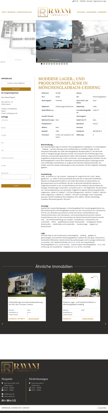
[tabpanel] (54, 41)
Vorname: (4, 120)
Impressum (6, 408)
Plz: (2, 143)
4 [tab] (49, 64)
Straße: (3, 135)
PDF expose (16, 89)
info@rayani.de (11, 113)
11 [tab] (67, 64)
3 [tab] (46, 64)
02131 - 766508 (78, 1)
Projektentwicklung (24, 12)
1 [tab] (41, 64)
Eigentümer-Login (100, 1)
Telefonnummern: (7, 158)
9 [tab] (62, 64)
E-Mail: (3, 166)
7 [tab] (57, 64)
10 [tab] (64, 64)
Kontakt (89, 1)
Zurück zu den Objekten (16, 83)
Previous (28, 41)
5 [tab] (51, 64)
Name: (3, 128)
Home (4, 12)
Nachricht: (5, 173)
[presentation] (2, 324)
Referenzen (102, 12)
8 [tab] (59, 64)
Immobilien (11, 12)
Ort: (2, 150)
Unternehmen (92, 12)
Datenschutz (16, 408)
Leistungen (81, 12)
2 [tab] (44, 64)
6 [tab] (54, 64)
